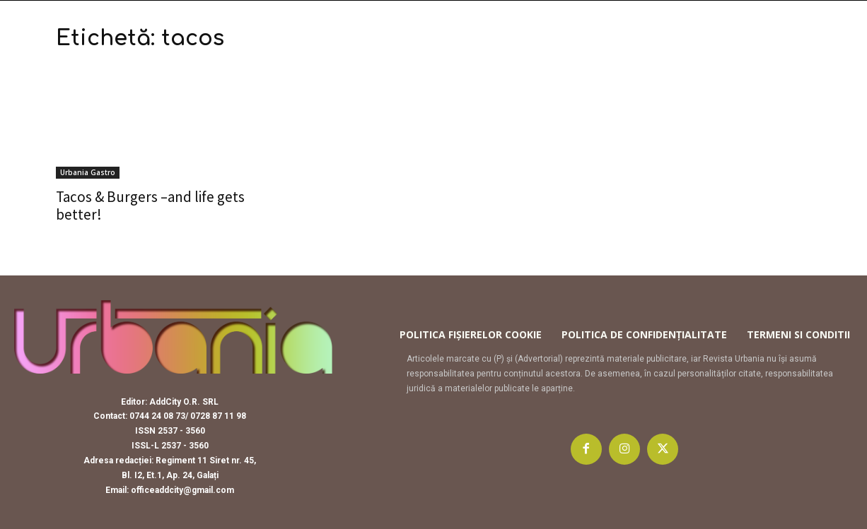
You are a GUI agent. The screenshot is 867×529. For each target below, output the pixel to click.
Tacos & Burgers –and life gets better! (150, 205)
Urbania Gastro (87, 172)
